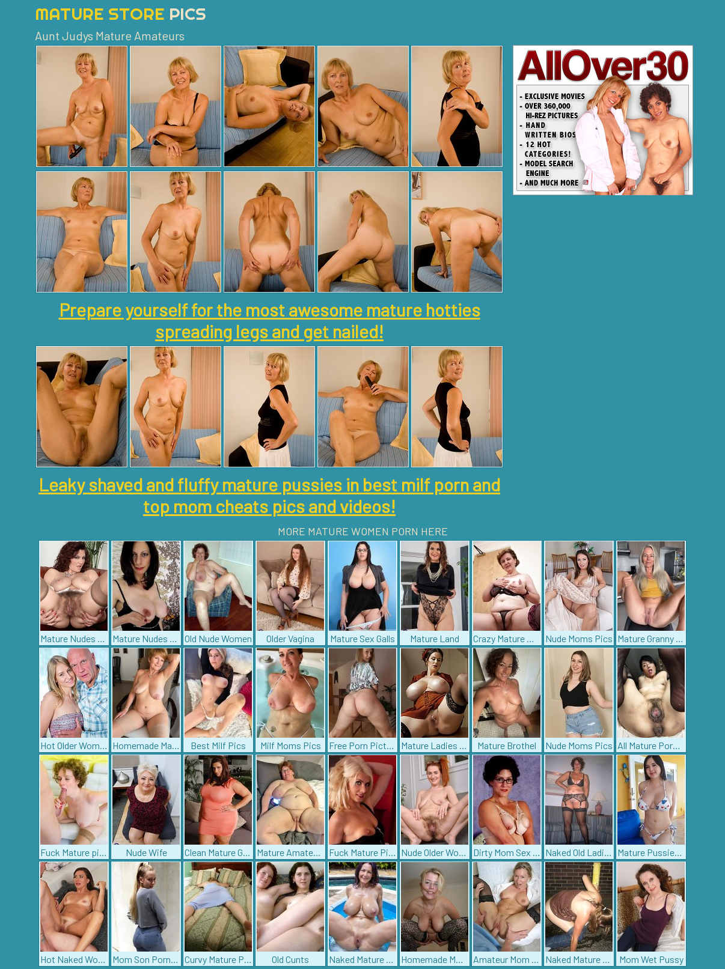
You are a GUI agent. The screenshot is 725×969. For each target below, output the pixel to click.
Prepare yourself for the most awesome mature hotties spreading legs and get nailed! (269, 320)
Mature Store (120, 13)
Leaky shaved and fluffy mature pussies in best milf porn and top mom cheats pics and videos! (269, 495)
